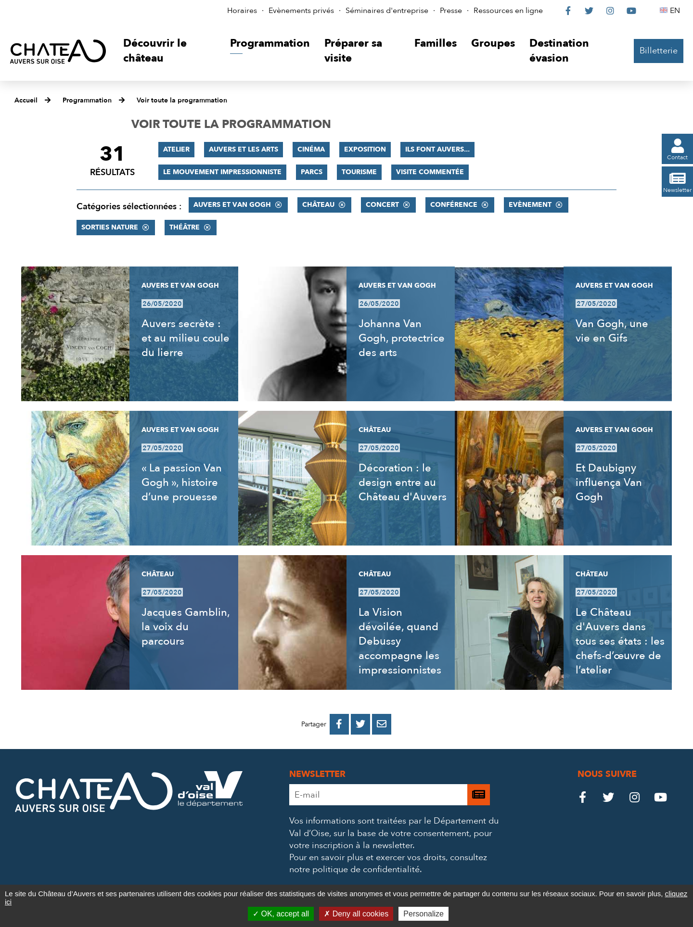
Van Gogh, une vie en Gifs (612, 331)
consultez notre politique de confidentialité (388, 863)
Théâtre (184, 227)
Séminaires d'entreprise (387, 10)
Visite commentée (430, 172)
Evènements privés (301, 10)
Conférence (453, 204)
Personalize (423, 914)
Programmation (87, 100)
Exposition (365, 149)
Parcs (311, 172)
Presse (451, 10)
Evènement (530, 204)
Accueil (26, 100)
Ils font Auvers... (437, 149)
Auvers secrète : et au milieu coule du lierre (185, 338)
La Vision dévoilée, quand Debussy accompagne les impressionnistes (400, 641)
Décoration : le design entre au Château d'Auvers (403, 482)
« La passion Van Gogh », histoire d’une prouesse (181, 482)
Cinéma (311, 149)
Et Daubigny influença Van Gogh (609, 482)
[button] (169, 51)
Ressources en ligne (508, 10)
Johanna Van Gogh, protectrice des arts (402, 338)
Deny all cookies (356, 914)
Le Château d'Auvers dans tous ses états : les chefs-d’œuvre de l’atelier (620, 641)
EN (676, 10)
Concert (382, 204)
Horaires (242, 10)
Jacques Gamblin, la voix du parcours (185, 626)
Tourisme (359, 172)
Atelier (176, 149)
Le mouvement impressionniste (222, 172)
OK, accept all (281, 914)
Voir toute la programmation (182, 100)
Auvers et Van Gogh (232, 204)
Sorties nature (109, 227)
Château (318, 204)
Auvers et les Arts (243, 149)
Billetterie (659, 51)
